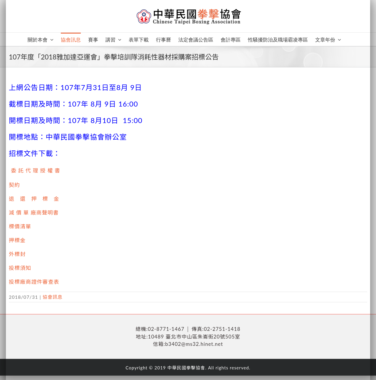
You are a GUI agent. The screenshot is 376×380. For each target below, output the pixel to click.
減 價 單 (19, 212)
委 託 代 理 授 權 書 (35, 170)
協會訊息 (53, 297)
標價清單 (20, 226)
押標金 (17, 240)
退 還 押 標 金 (34, 198)
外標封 (17, 254)
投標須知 (20, 268)
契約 (14, 185)
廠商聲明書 (45, 212)
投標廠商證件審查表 (34, 281)
